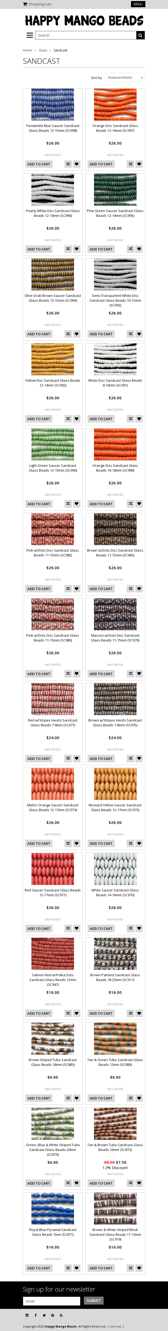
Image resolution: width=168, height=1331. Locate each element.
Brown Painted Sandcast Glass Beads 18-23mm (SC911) (115, 977)
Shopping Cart (39, 4)
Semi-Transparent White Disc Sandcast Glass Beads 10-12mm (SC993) (115, 300)
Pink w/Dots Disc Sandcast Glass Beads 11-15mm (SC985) (52, 552)
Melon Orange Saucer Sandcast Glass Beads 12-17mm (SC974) (53, 807)
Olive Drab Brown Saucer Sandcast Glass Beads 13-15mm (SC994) (52, 298)
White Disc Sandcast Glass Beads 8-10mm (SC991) (115, 383)
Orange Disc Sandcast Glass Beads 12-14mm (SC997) (115, 128)
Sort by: (97, 77)
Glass (43, 50)
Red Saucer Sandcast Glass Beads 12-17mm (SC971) (53, 892)
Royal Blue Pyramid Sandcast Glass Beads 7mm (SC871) (52, 1232)
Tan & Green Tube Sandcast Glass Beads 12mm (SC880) (115, 1062)
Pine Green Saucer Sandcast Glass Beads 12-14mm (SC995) (115, 213)
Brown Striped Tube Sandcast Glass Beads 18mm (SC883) (53, 1062)
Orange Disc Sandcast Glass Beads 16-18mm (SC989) (115, 468)
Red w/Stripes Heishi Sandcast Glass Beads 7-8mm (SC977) (52, 722)
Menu (138, 4)
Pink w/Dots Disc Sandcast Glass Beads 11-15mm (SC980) (52, 638)
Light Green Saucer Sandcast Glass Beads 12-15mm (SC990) (53, 468)
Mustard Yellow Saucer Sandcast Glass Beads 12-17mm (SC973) (115, 807)
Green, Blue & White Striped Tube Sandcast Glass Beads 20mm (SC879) (53, 1149)
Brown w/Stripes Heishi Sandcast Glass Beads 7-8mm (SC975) (115, 722)
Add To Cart (38, 164)
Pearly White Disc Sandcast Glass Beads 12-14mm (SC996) (53, 213)
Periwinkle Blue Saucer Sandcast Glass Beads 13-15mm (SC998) (52, 128)
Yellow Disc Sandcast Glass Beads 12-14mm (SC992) (52, 383)
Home (27, 50)
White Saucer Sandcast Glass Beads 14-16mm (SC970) (115, 892)
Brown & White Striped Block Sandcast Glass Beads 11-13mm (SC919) (115, 1234)
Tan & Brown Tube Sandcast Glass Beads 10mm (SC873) (115, 1147)
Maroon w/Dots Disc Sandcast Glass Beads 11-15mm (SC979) (115, 638)
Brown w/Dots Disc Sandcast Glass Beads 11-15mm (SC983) (115, 552)
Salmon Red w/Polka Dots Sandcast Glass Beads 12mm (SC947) (52, 980)
